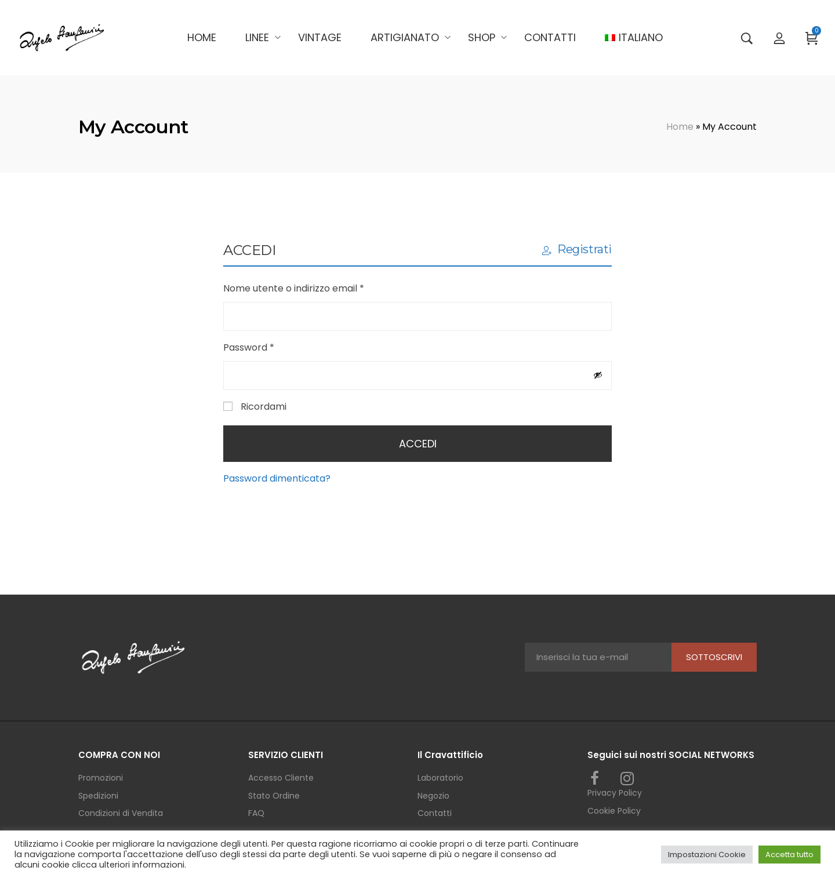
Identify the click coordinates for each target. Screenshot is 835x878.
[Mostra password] (597, 375)
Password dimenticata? (277, 478)
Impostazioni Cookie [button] (707, 854)
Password (269, 347)
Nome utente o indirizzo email (314, 287)
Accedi (418, 443)
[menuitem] (633, 37)
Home (680, 126)
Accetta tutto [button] (789, 854)
